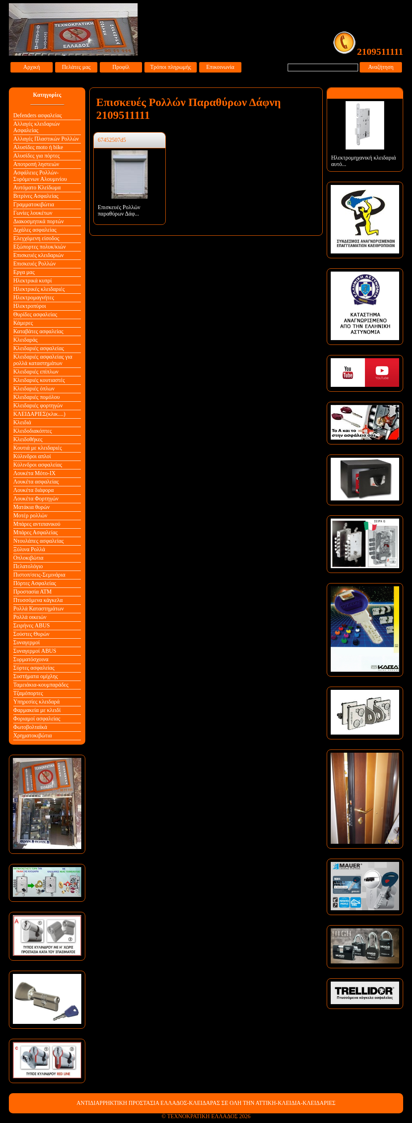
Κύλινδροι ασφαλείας (37, 465)
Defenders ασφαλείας (37, 115)
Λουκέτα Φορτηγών (35, 499)
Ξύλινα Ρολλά (29, 549)
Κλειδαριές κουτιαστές (39, 380)
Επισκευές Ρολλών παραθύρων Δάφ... (119, 210)
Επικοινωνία (220, 67)
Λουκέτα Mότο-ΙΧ (34, 473)
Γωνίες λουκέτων (32, 213)
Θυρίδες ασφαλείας (35, 314)
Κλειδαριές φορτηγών (38, 406)
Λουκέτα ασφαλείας (36, 482)
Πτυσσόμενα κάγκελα (38, 600)
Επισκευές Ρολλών (34, 264)
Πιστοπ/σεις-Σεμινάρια (39, 575)
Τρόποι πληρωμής (170, 67)
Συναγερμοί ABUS (34, 651)
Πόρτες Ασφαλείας (34, 583)
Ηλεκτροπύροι (29, 306)
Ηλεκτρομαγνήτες (33, 298)
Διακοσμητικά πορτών (38, 221)
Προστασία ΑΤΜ (32, 592)
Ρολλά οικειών (29, 617)
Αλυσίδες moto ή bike (38, 147)
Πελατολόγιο (28, 566)
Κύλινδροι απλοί (32, 456)
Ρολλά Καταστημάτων (38, 609)
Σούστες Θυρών (31, 634)
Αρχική (31, 67)
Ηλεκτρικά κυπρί (32, 281)
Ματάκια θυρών (31, 507)
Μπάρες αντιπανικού (36, 524)
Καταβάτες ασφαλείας (38, 331)
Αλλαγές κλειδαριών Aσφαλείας (36, 127)
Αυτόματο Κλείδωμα (37, 188)
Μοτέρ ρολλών (30, 516)
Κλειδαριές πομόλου (36, 397)
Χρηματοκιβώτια (32, 736)
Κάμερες (23, 323)
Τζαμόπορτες (28, 693)
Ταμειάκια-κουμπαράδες (40, 685)
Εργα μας (24, 272)
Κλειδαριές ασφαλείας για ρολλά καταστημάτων (42, 360)
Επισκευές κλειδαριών (38, 255)
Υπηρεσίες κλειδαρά (36, 702)
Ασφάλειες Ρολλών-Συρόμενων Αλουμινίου (40, 176)
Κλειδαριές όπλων (34, 389)
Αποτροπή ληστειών (36, 164)
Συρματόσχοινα (30, 659)
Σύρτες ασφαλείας (33, 668)
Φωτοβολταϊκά (30, 727)
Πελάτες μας (76, 67)
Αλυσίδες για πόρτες (36, 156)
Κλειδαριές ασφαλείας (38, 348)
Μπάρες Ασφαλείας (35, 532)
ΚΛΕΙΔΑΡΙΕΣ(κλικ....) (39, 414)
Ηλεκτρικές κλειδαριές (39, 289)
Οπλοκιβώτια (28, 558)
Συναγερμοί (26, 642)
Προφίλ (121, 67)
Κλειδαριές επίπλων (35, 372)
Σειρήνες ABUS (31, 626)
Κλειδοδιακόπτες (32, 431)
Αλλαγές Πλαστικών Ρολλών (46, 139)
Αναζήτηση (380, 67)
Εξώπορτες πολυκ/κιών (39, 247)
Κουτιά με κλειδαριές (37, 448)
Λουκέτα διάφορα (33, 490)
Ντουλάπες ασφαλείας (38, 541)
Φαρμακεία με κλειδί (37, 710)
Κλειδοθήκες (28, 439)
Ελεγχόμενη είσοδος (36, 238)
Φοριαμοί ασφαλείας (36, 719)
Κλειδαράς (25, 340)
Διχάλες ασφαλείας (34, 230)
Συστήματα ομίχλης (35, 676)
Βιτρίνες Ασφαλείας (35, 196)
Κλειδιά (22, 422)
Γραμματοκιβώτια (33, 204)
